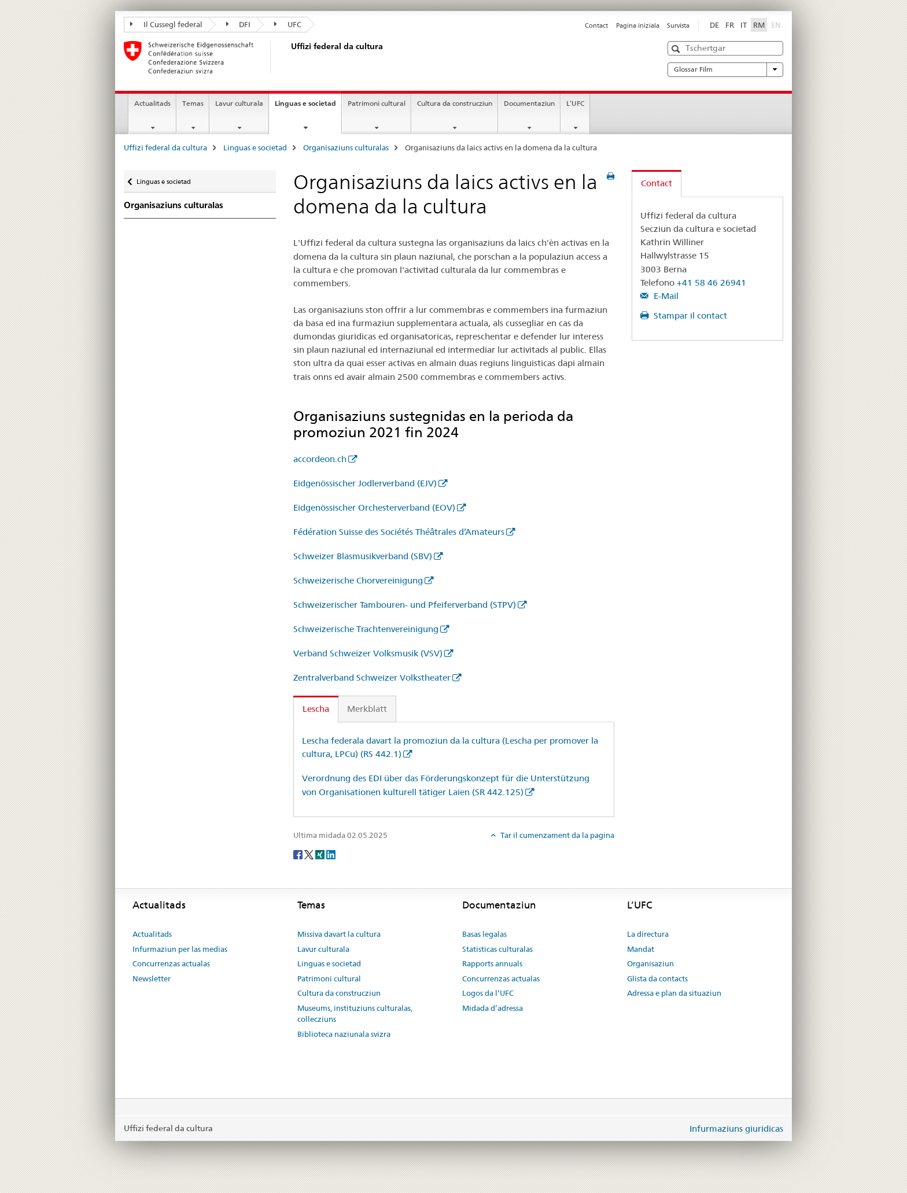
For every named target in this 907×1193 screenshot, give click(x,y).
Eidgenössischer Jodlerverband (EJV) (365, 483)
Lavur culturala (239, 103)
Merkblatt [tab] (367, 708)
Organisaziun (650, 963)
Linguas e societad (308, 107)
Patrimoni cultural (376, 103)
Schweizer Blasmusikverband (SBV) (362, 556)
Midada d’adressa (492, 1008)
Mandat (640, 949)
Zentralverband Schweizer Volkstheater (372, 677)
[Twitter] (309, 854)
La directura (648, 934)
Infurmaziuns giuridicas (736, 1128)
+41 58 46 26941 (711, 282)
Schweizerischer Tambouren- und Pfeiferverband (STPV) (404, 604)
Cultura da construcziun (454, 103)
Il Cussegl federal (166, 24)
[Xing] (320, 854)
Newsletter (151, 978)
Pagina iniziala (637, 25)
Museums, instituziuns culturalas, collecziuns (354, 1013)
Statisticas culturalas (497, 949)
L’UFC (575, 103)
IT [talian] (743, 24)
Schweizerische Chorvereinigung (358, 580)
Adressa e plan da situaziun (674, 993)
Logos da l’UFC (488, 993)
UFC (287, 24)
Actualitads (152, 103)
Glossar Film (725, 69)
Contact (596, 25)
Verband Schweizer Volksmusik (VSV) (368, 653)
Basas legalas (484, 934)
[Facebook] (298, 854)
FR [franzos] (729, 24)
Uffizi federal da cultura (165, 147)
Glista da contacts (657, 978)
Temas (193, 103)
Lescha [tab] (316, 708)
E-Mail (665, 295)
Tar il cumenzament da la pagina (556, 835)
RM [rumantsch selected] (759, 24)
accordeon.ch (319, 458)
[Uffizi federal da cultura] (289, 57)
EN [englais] (777, 24)
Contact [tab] (656, 183)
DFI (238, 24)
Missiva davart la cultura (339, 934)
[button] (677, 49)
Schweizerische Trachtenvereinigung (365, 628)
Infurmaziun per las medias (179, 949)
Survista (678, 25)
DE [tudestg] (714, 24)
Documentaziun (529, 103)
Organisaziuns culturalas (346, 147)
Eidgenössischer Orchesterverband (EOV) (374, 507)
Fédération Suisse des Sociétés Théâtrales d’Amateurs (398, 531)
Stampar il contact (689, 315)
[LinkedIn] (330, 854)
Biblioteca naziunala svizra (343, 1034)
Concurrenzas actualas (171, 963)
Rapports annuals (492, 963)
